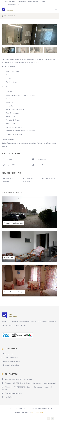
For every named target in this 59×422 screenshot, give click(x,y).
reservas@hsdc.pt (13, 4)
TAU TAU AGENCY (37, 413)
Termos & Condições (10, 357)
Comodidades (8, 354)
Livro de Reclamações (11, 365)
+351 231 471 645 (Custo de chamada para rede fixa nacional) (24, 2)
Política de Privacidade (11, 361)
